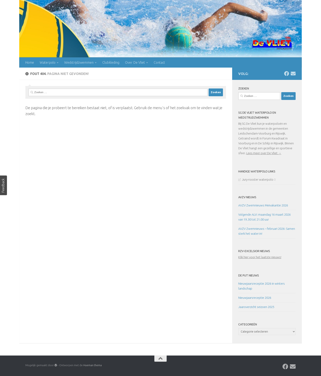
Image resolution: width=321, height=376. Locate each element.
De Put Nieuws (248, 275)
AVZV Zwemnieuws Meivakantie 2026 (263, 205)
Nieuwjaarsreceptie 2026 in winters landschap (261, 286)
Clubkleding (110, 62)
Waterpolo (47, 62)
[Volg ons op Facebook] (286, 73)
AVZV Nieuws (247, 197)
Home (29, 62)
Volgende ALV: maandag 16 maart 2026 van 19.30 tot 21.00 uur (264, 217)
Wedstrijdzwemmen (79, 62)
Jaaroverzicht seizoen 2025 (256, 307)
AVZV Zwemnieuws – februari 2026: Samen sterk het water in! (266, 231)
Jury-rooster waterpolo (257, 179)
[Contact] (293, 73)
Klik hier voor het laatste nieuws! (259, 257)
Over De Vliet (135, 62)
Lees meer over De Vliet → (263, 153)
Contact (159, 62)
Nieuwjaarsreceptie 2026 (254, 297)
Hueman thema (92, 365)
